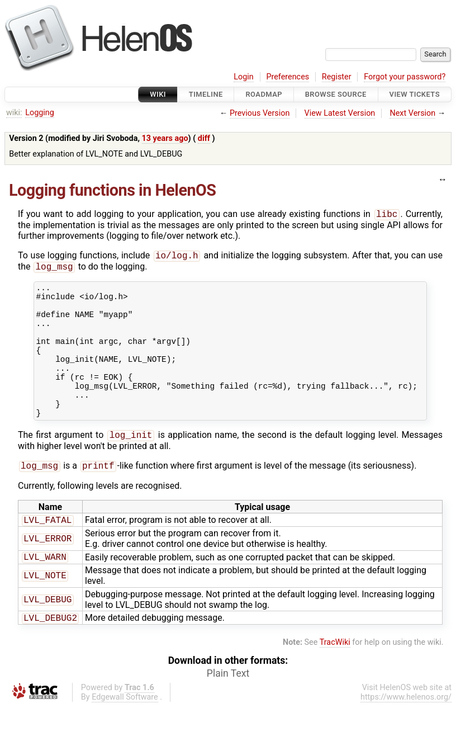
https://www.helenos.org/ (406, 731)
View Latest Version (340, 113)
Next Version (412, 113)
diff (204, 138)
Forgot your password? (404, 77)
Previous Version (259, 113)
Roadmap (263, 94)
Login (244, 77)
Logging (39, 112)
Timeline (206, 94)
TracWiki (335, 676)
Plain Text (228, 707)
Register (337, 77)
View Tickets (415, 94)
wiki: (14, 112)
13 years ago (165, 138)
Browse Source (336, 94)
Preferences (287, 77)
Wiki (158, 94)
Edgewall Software (125, 731)
